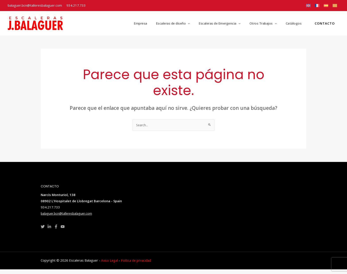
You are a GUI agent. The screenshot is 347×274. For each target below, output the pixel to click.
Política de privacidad (137, 265)
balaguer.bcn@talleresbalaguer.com (35, 5)
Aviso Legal (109, 265)
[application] (203, 25)
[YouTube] (63, 231)
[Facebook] (56, 231)
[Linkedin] (49, 231)
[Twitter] (43, 231)
